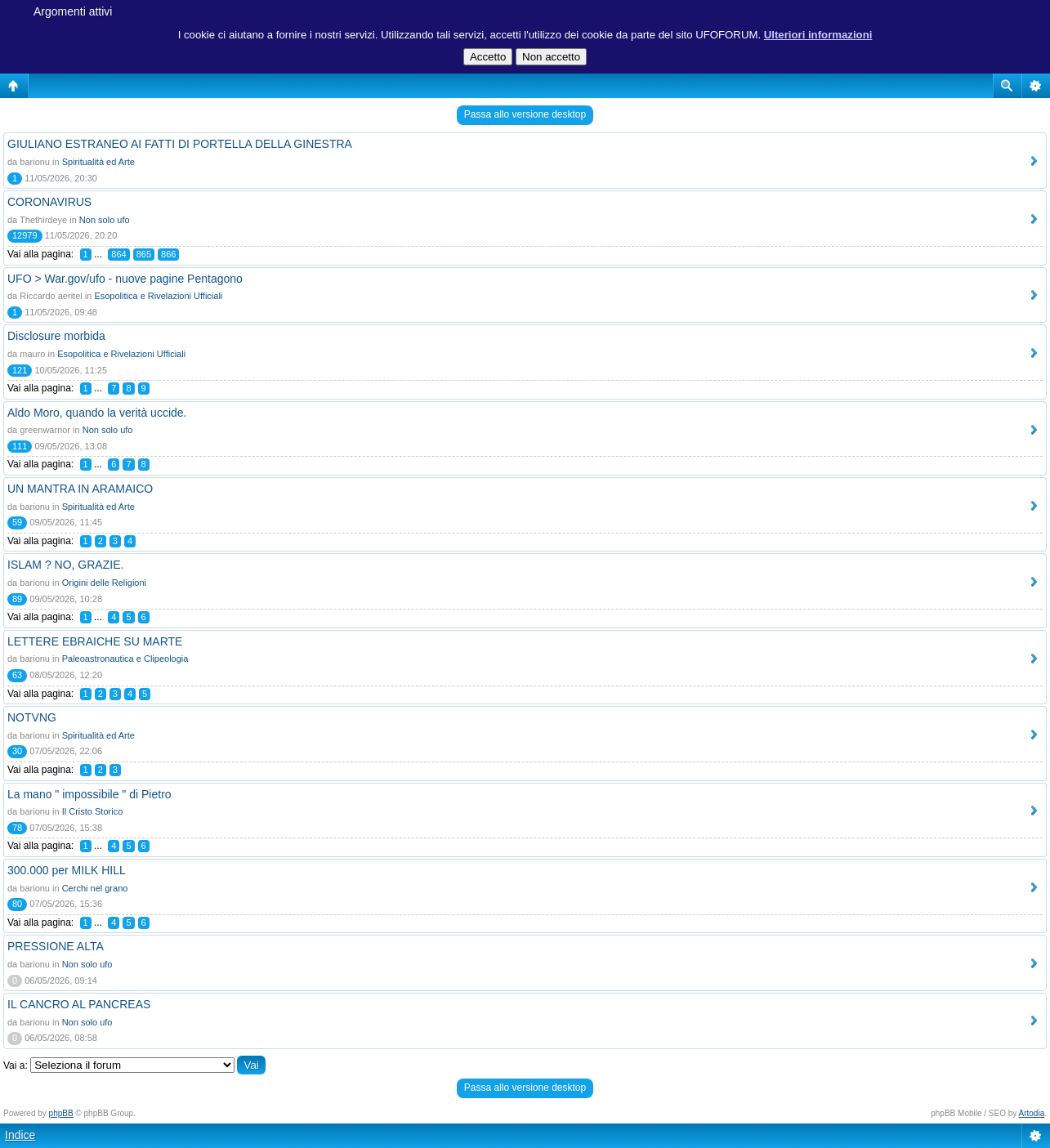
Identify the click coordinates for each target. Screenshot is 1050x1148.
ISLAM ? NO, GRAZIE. (65, 564)
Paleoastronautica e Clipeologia (125, 658)
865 (143, 254)
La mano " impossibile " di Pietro (89, 794)
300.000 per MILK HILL (66, 870)
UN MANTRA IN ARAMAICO (80, 488)
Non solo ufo (104, 220)
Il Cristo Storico (92, 811)
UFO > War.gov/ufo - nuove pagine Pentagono (125, 278)
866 (168, 254)
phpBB (61, 1113)
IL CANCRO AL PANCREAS (78, 1004)
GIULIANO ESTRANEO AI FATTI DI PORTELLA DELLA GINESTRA (179, 143)
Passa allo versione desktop (525, 114)
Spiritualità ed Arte (98, 162)
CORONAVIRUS (49, 201)
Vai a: (15, 1065)
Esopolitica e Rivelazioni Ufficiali (158, 296)
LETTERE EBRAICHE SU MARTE (94, 641)
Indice (20, 1134)
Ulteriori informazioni (818, 35)
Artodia (1032, 1113)
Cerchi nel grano (95, 888)
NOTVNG (31, 717)
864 (118, 254)
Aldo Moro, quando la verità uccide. (96, 412)
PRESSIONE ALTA (55, 946)
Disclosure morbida (56, 335)
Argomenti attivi (73, 11)
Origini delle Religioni (104, 582)
